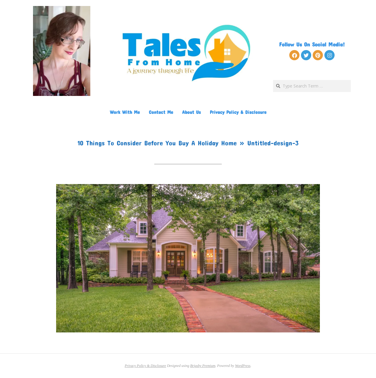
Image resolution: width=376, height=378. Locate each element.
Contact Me (161, 112)
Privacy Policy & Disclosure (238, 112)
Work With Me (125, 112)
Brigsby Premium (202, 366)
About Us (191, 112)
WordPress (242, 366)
